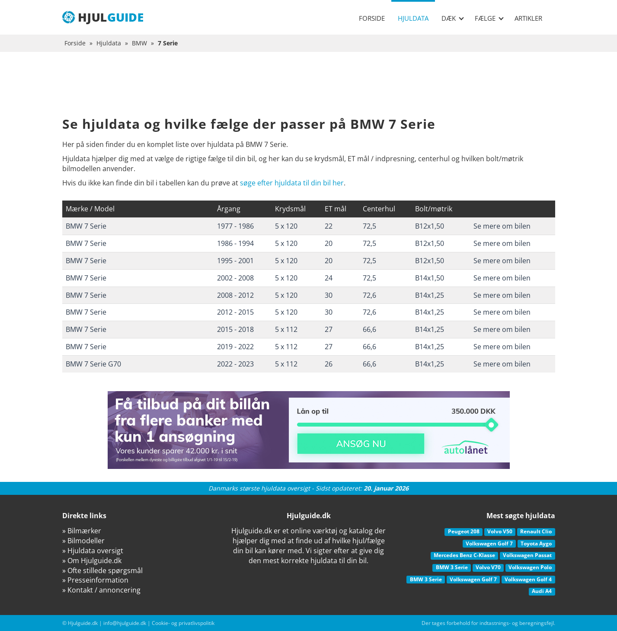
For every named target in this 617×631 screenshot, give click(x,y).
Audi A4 (542, 591)
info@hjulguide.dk (124, 623)
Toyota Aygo (536, 543)
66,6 (369, 329)
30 (328, 295)
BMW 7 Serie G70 (93, 364)
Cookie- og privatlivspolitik (183, 623)
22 (328, 226)
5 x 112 (286, 329)
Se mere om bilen (502, 226)
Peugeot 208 (464, 531)
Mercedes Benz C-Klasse (464, 555)
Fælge (489, 18)
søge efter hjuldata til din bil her (292, 183)
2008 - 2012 (235, 295)
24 (328, 278)
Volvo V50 (499, 531)
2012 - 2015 (235, 312)
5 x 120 (286, 226)
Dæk (452, 18)
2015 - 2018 (235, 329)
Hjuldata (413, 18)
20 (328, 243)
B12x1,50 (429, 226)
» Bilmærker (81, 530)
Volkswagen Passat (527, 555)
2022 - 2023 (235, 364)
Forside (372, 18)
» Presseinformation (95, 580)
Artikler (528, 18)
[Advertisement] (308, 90)
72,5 (369, 226)
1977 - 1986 (235, 226)
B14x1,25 (429, 295)
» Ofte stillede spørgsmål (102, 570)
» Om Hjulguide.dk (91, 560)
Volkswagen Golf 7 (489, 543)
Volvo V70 (488, 567)
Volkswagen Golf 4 (528, 579)
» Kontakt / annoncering (101, 590)
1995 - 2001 (235, 260)
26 (328, 364)
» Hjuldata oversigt (92, 550)
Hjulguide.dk (83, 623)
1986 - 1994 (235, 243)
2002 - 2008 (235, 278)
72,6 (369, 295)
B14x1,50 (429, 278)
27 (328, 329)
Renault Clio (536, 531)
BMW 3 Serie (452, 567)
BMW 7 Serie (86, 226)
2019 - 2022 (235, 346)
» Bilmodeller (83, 540)
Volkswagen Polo (530, 567)
